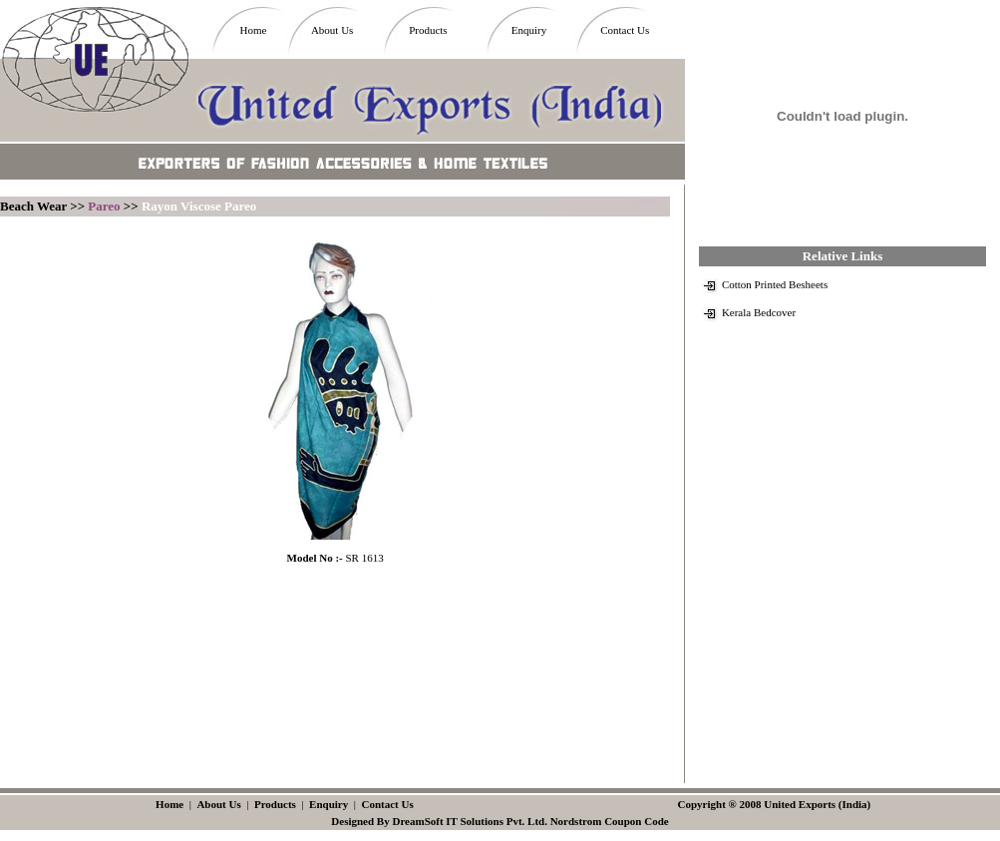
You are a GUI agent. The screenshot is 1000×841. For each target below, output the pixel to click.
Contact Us (624, 30)
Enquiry (528, 30)
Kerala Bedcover (759, 312)
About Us (332, 30)
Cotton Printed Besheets (775, 284)
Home (252, 30)
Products (428, 30)
